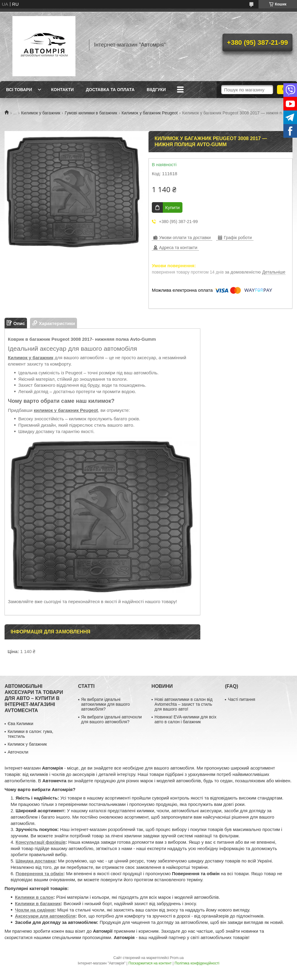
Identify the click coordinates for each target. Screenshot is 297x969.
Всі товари (19, 89)
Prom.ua (177, 958)
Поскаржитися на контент (150, 963)
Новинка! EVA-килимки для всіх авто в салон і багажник (185, 719)
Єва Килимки (20, 723)
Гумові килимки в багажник (91, 112)
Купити (172, 207)
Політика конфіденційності (197, 963)
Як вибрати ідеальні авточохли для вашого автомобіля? (111, 719)
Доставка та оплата (110, 89)
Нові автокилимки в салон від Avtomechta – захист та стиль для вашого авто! (183, 704)
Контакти (62, 89)
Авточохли (18, 752)
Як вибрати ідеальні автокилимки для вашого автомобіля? (105, 704)
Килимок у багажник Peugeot (150, 112)
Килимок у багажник (40, 112)
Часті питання (241, 699)
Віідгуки (156, 89)
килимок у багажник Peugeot (66, 410)
